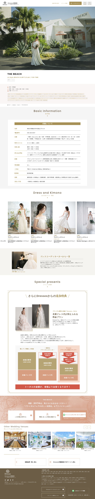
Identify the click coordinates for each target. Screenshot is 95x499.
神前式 (73, 477)
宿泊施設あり (82, 477)
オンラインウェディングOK (60, 480)
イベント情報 (64, 3)
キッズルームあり (73, 479)
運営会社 (6, 482)
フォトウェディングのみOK (73, 480)
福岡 (53, 473)
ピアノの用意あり (57, 479)
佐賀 (56, 473)
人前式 (70, 477)
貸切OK (73, 482)
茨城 (54, 471)
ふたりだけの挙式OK (67, 482)
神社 (60, 477)
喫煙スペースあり (81, 479)
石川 (77, 471)
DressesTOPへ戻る (32, 482)
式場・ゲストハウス (55, 477)
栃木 (57, 471)
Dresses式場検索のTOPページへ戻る (64, 462)
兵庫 (42, 473)
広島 (48, 473)
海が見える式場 (51, 480)
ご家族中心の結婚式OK (57, 482)
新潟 (74, 471)
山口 (51, 473)
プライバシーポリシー (14, 482)
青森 (46, 471)
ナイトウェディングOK (81, 482)
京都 (85, 471)
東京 (62, 471)
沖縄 (68, 473)
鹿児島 (65, 473)
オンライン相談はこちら (53, 495)
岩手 (49, 471)
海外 (71, 473)
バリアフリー (50, 479)
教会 (63, 477)
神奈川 (71, 471)
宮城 (51, 471)
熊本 (59, 473)
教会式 (66, 477)
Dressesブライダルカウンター (53, 489)
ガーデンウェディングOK (46, 482)
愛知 (83, 471)
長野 (80, 471)
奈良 (45, 473)
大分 (62, 473)
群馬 (60, 471)
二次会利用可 (44, 479)
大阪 (88, 471)
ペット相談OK (44, 480)
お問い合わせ (23, 482)
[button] (85, 427)
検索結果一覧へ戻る (30, 462)
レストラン (47, 477)
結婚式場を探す (55, 3)
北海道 (42, 471)
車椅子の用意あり (65, 479)
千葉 (68, 471)
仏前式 (77, 477)
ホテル (42, 477)
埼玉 (65, 471)
